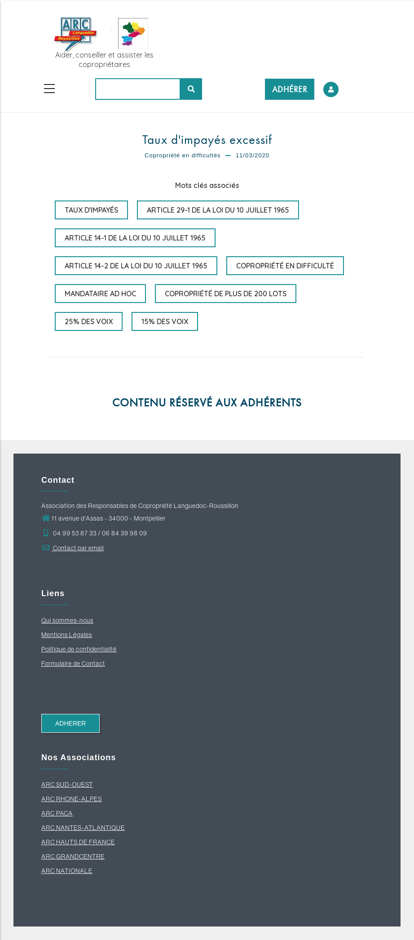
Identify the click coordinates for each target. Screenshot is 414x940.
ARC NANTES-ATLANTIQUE (83, 828)
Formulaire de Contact (73, 663)
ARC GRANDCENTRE (73, 856)
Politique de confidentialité (79, 649)
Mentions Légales (66, 635)
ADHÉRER (290, 89)
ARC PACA (57, 813)
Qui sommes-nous (67, 620)
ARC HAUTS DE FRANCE (78, 842)
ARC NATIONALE (66, 871)
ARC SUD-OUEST (67, 784)
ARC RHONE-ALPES (71, 799)
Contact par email (72, 548)
